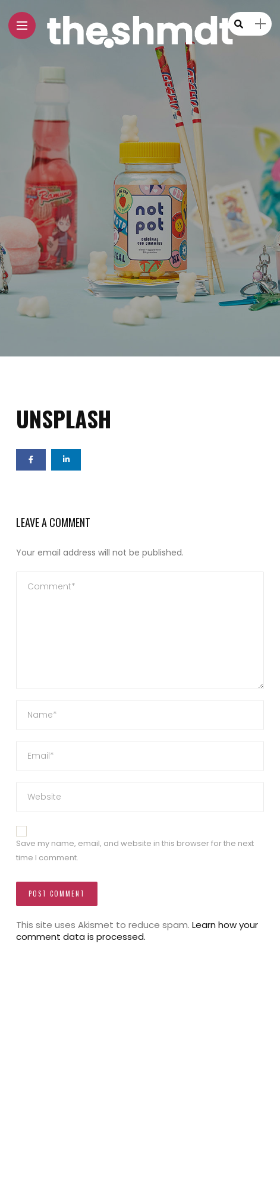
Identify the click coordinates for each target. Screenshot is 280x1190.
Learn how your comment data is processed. (137, 930)
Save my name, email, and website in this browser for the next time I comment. (135, 851)
